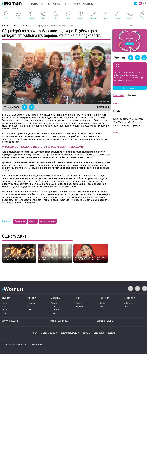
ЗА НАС (34, 333)
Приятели (20, 221)
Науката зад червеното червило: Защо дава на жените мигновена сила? (90, 258)
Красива (34, 4)
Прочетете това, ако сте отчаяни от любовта (55, 258)
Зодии (53, 313)
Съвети (78, 303)
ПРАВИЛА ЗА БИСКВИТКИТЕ (70, 333)
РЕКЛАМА (86, 333)
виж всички (117, 103)
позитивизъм (47, 221)
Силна (32, 221)
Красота (5, 306)
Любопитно (128, 303)
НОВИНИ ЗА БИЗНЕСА (59, 321)
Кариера (54, 303)
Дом (27, 306)
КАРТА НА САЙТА (98, 333)
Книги (126, 306)
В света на (55, 310)
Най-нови (132, 95)
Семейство (30, 303)
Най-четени (118, 95)
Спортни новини (105, 321)
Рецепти (29, 310)
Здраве (4, 303)
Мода (4, 313)
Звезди (102, 303)
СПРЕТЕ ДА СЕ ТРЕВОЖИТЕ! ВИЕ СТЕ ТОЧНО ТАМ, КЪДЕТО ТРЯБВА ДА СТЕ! (43, 146)
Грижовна (45, 4)
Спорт (4, 310)
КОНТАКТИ (111, 333)
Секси (66, 4)
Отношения (79, 306)
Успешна (56, 4)
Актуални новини (10, 321)
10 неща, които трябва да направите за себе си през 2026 (18, 258)
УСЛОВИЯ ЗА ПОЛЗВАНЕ (49, 333)
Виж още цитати (129, 88)
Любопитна (88, 4)
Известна (76, 4)
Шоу (101, 306)
